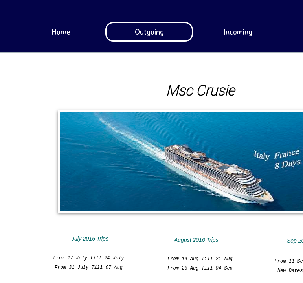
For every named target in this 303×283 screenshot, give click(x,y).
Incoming (237, 32)
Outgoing (149, 32)
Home (60, 32)
